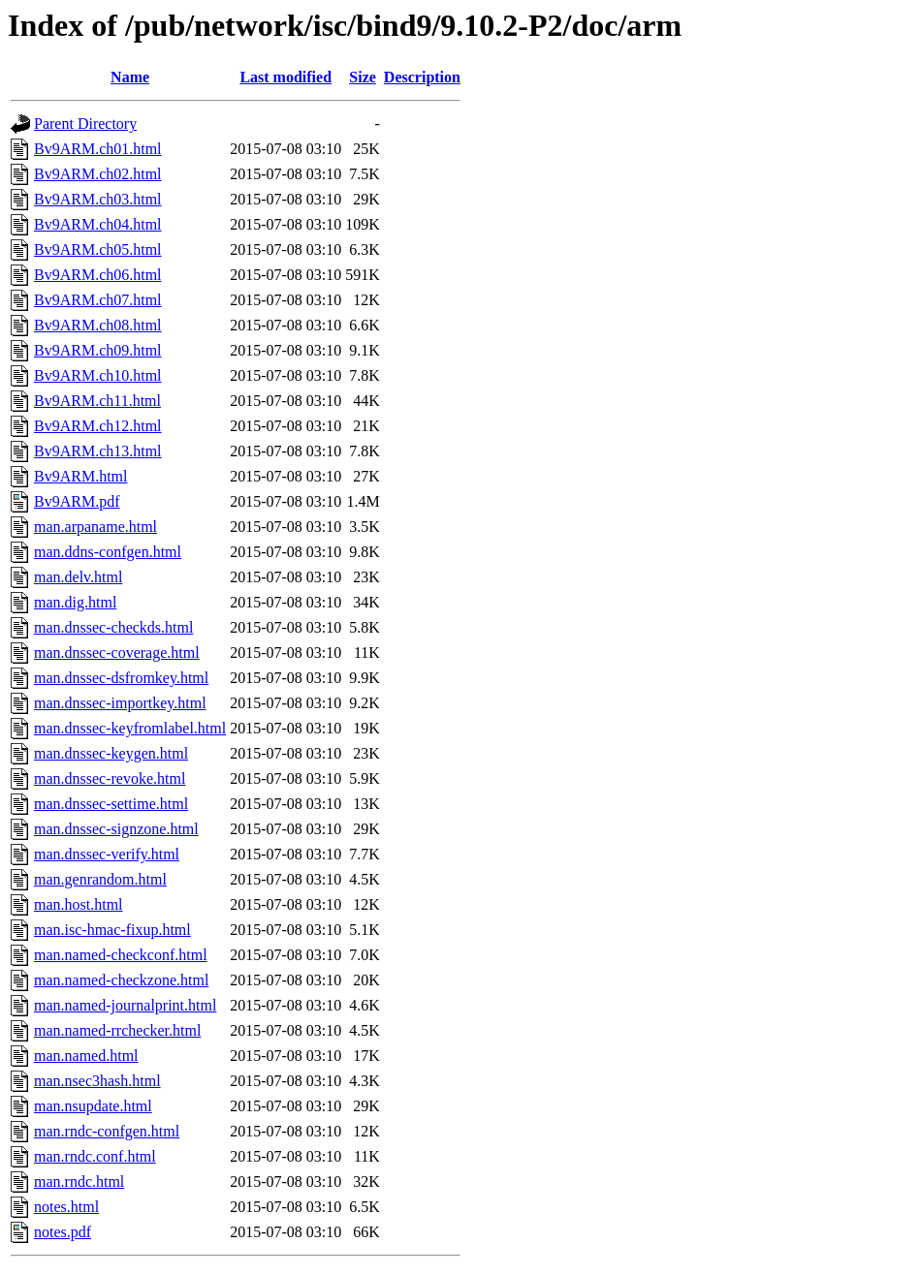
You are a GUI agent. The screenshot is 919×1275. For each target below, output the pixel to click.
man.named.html (86, 1055)
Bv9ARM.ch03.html (98, 199)
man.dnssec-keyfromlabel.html (130, 728)
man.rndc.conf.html (95, 1156)
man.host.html (78, 904)
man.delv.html (78, 577)
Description (422, 77)
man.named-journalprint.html (125, 1005)
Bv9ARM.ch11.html (97, 400)
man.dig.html (75, 602)
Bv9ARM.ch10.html (98, 375)
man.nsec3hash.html (97, 1081)
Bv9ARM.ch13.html (98, 451)
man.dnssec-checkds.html (113, 627)
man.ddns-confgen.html (107, 552)
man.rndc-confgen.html (106, 1131)
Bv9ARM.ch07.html (98, 300)
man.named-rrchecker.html (117, 1030)
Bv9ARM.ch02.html (98, 174)
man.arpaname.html (95, 526)
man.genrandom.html (100, 879)
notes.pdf (62, 1232)
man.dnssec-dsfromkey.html (121, 677)
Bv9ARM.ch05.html (98, 249)
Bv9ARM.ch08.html (98, 325)
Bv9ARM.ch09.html (98, 350)
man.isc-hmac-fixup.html (112, 929)
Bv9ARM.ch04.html (98, 224)
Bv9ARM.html (80, 476)
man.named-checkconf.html (120, 955)
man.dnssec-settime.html (111, 803)
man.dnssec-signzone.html (116, 829)
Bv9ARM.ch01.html (98, 148)
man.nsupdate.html (93, 1106)
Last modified (285, 77)
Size (362, 77)
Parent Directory (85, 123)
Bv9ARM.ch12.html (98, 426)
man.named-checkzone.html (121, 980)
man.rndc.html (79, 1181)
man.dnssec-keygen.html (111, 753)
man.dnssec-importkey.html (120, 703)
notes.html (66, 1206)
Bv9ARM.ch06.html (98, 274)
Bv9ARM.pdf (76, 501)
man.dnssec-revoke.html (109, 778)
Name (130, 77)
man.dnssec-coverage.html (117, 652)
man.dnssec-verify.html (106, 854)
